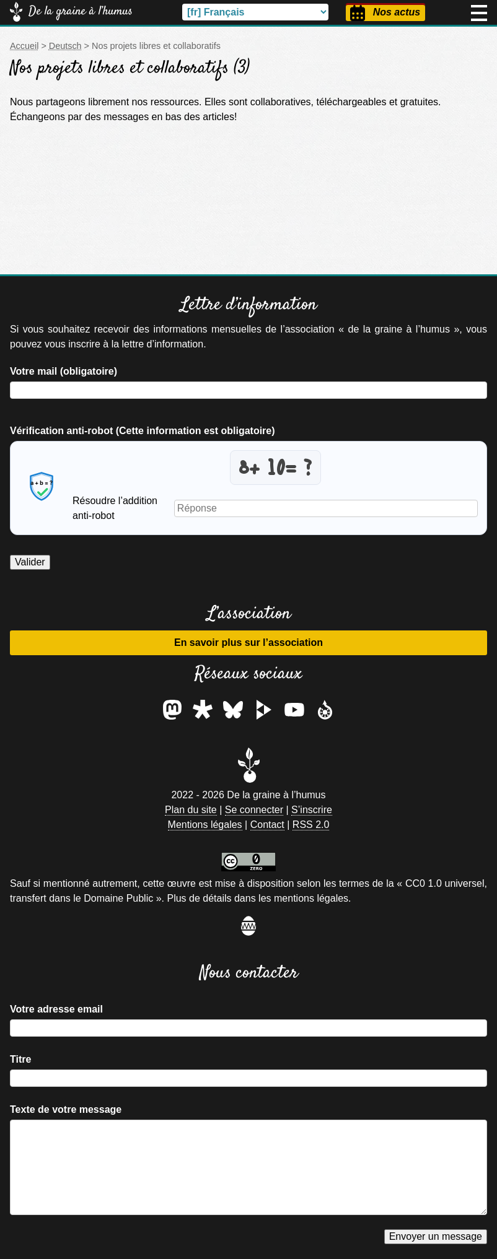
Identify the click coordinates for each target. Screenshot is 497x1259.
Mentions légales (205, 824)
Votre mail (63, 371)
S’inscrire (311, 809)
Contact (267, 824)
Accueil (24, 46)
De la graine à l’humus (81, 11)
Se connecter (254, 809)
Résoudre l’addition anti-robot (115, 508)
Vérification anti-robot (142, 430)
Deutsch (65, 46)
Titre (20, 1059)
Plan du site (191, 809)
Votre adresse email (56, 1009)
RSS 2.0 (311, 824)
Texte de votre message (65, 1109)
